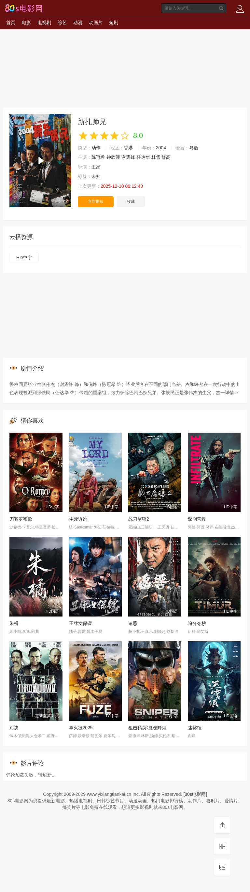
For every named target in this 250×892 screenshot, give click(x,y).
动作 (96, 147)
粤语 (193, 147)
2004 (161, 147)
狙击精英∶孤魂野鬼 (147, 727)
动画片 (96, 22)
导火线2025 (81, 727)
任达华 (143, 157)
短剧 (113, 22)
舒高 (166, 157)
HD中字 (24, 257)
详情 (232, 392)
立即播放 (96, 201)
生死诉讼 (78, 519)
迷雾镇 (194, 727)
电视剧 (44, 22)
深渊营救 (197, 519)
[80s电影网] (195, 794)
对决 (14, 727)
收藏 (131, 201)
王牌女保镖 (80, 623)
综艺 (62, 22)
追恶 (132, 623)
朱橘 (14, 623)
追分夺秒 (197, 623)
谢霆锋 (128, 157)
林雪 (155, 157)
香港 (128, 147)
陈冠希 (98, 157)
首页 (10, 22)
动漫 (77, 22)
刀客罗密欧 (20, 519)
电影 (26, 22)
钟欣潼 (113, 157)
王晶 (96, 167)
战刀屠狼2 (138, 519)
